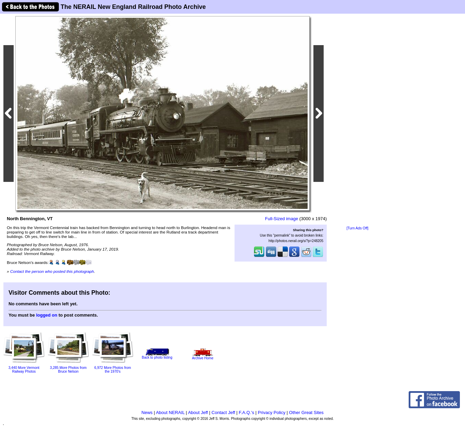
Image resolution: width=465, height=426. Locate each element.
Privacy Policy (271, 412)
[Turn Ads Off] (357, 228)
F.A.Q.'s (246, 412)
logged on (46, 315)
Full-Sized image (281, 218)
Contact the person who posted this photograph (52, 271)
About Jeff (198, 412)
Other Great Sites (306, 412)
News (147, 412)
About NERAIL (170, 412)
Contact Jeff (223, 412)
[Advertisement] (357, 120)
